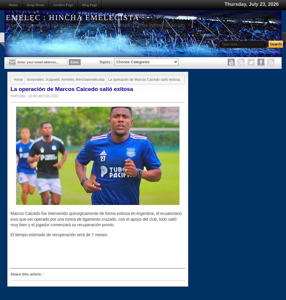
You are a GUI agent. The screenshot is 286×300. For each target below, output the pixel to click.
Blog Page (89, 5)
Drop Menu (35, 5)
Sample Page (216, 37)
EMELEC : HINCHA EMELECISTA (72, 17)
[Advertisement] (99, 253)
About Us (161, 37)
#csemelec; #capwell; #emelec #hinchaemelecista (65, 80)
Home (13, 5)
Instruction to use (187, 37)
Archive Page (63, 5)
